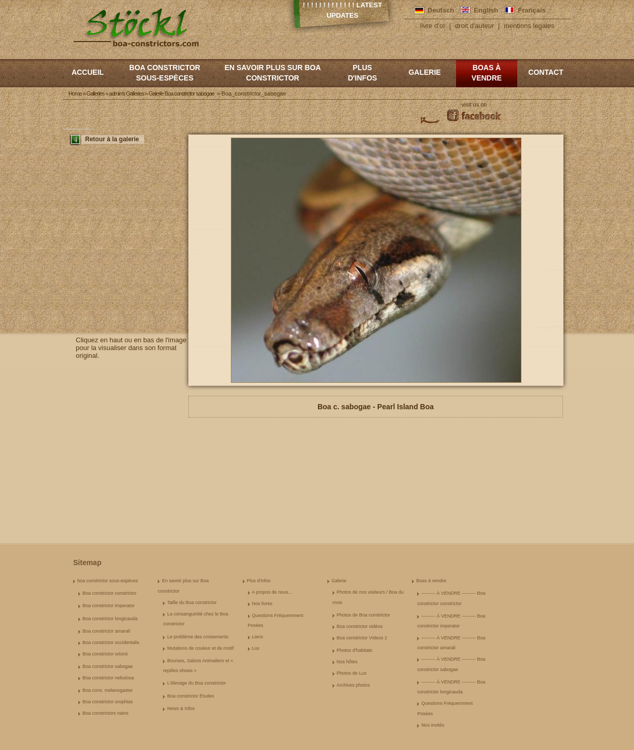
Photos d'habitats (355, 650)
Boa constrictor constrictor (109, 593)
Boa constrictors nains (105, 713)
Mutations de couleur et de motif (200, 648)
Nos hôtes (347, 661)
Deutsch (441, 10)
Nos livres (262, 603)
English (486, 10)
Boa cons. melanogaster (107, 690)
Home (74, 93)
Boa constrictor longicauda (109, 618)
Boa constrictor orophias (107, 701)
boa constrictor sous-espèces (164, 72)
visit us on (474, 104)
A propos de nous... (272, 592)
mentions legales (529, 26)
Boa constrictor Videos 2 (362, 637)
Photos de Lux (352, 673)
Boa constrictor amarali (106, 631)
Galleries (95, 93)
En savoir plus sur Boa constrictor (273, 72)
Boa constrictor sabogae (107, 666)
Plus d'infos (362, 72)
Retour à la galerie (112, 139)
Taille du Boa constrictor (192, 602)
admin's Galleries (126, 93)
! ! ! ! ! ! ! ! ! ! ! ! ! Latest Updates (342, 10)
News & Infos (181, 708)
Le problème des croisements (197, 636)
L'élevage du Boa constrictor (196, 683)
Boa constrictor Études (190, 696)
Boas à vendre (487, 72)
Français (531, 10)
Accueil (88, 72)
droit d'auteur (474, 26)
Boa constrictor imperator (108, 605)
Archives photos (353, 685)
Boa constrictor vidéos (360, 626)
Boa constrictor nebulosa (108, 677)
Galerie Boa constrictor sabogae (181, 93)
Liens (258, 636)
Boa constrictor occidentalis (111, 642)
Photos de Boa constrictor (363, 615)
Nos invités (432, 725)
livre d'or (433, 26)
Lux (256, 648)
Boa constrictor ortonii (105, 654)
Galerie (424, 72)
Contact (545, 72)
